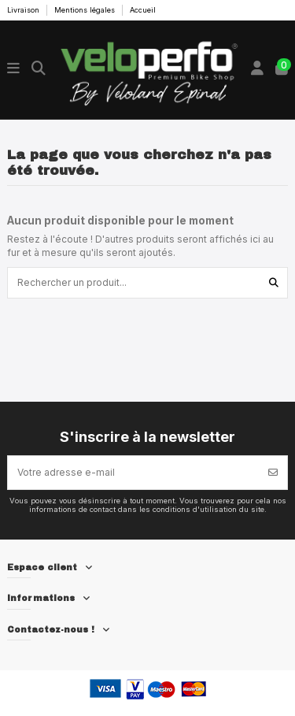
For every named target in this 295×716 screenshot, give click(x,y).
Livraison (24, 10)
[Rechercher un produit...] (274, 282)
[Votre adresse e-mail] (134, 472)
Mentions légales (85, 10)
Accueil (143, 10)
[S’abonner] (273, 472)
